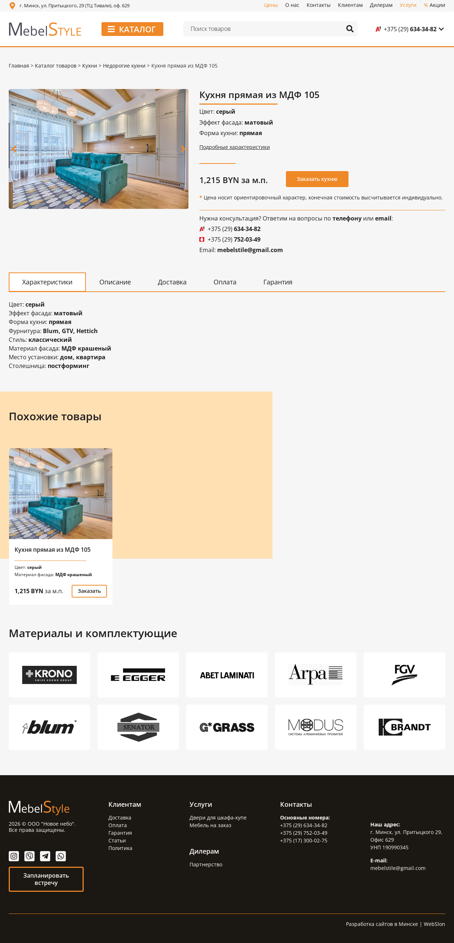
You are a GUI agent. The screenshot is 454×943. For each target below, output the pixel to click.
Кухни (89, 65)
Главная (19, 65)
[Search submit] (350, 28)
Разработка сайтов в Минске (382, 923)
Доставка (119, 817)
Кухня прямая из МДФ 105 (53, 549)
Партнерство (206, 864)
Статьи (117, 840)
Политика (120, 847)
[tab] (47, 281)
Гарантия (120, 832)
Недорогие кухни (124, 65)
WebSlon (434, 923)
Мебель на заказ (210, 824)
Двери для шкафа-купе (218, 817)
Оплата (117, 824)
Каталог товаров (55, 65)
